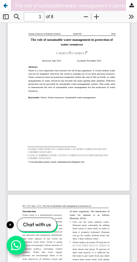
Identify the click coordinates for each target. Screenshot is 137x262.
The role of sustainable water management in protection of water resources (76, 5)
